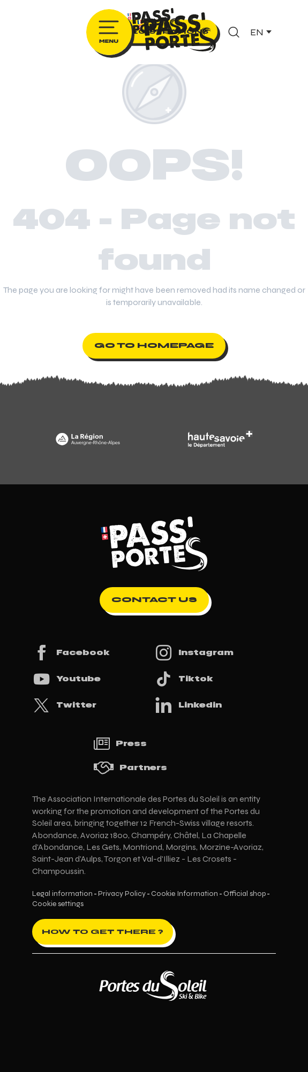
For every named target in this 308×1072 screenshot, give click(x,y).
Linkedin (188, 705)
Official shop (244, 894)
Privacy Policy (122, 894)
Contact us (154, 599)
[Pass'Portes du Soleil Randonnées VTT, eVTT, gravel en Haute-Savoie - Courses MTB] (154, 23)
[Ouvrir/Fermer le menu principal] (109, 32)
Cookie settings (58, 904)
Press (120, 743)
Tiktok (183, 679)
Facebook (71, 653)
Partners (130, 767)
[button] (233, 32)
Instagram (194, 653)
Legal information (62, 894)
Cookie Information (184, 894)
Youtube (66, 679)
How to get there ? (102, 932)
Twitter (64, 705)
